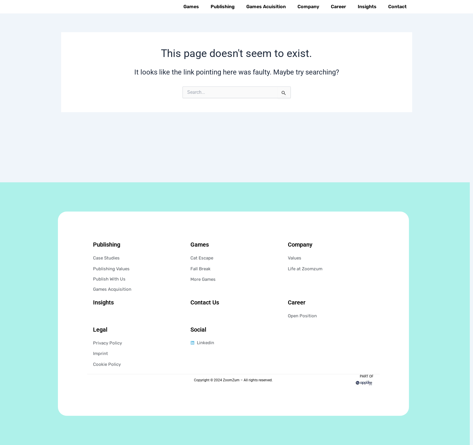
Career (338, 19)
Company (308, 19)
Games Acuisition (266, 19)
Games (191, 19)
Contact (397, 19)
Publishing (223, 19)
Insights (367, 19)
